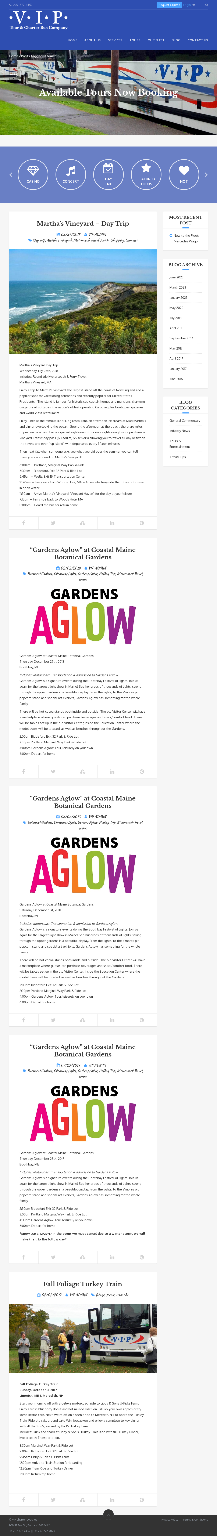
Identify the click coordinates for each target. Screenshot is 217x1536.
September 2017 (181, 338)
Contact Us (198, 40)
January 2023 (179, 298)
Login (187, 5)
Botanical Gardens (39, 573)
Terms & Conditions (195, 1519)
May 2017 (176, 348)
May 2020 (177, 308)
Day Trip (39, 240)
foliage (100, 1295)
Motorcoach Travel (86, 240)
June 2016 (176, 379)
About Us (92, 40)
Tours (134, 40)
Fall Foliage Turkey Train (82, 1284)
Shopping (117, 240)
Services (115, 40)
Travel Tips (178, 457)
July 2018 (176, 318)
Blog (176, 40)
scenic (104, 240)
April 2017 (176, 359)
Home (72, 40)
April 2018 (176, 328)
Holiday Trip (107, 573)
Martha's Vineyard (59, 240)
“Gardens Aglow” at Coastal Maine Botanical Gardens (83, 553)
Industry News (180, 431)
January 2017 (178, 369)
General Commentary (185, 421)
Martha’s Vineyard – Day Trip (83, 223)
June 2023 (177, 277)
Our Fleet (156, 40)
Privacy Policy (169, 1519)
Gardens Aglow (87, 573)
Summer (131, 240)
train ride (122, 1295)
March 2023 (178, 287)
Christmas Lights (65, 573)
